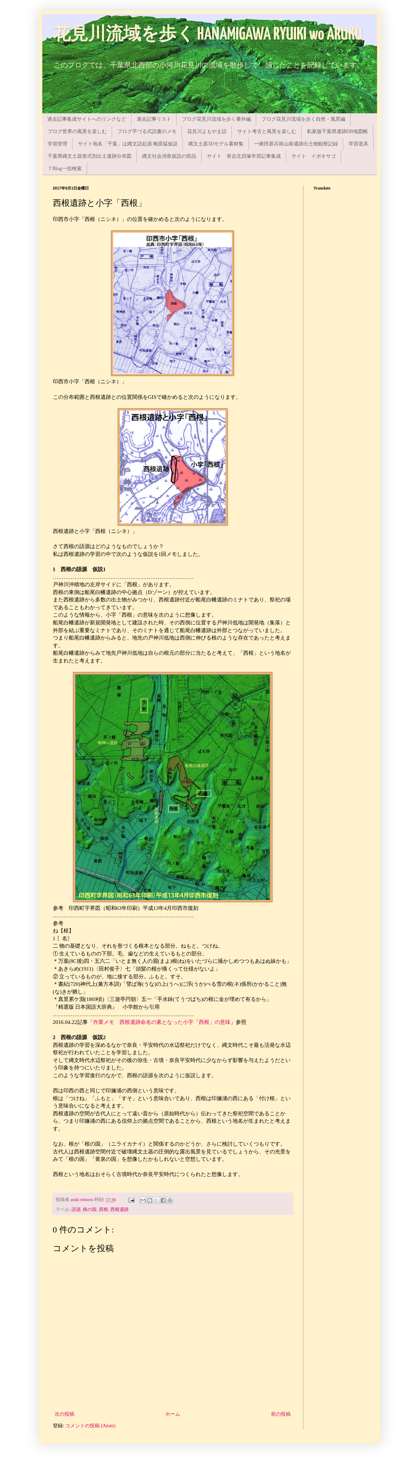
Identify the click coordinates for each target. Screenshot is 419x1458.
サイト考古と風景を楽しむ (266, 131)
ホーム (172, 1414)
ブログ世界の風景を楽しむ (77, 131)
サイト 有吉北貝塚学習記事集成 (244, 156)
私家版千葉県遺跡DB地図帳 (337, 131)
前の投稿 (281, 1414)
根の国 (90, 1209)
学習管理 (57, 143)
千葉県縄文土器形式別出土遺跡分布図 (89, 156)
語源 (76, 1209)
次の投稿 (64, 1414)
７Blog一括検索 (65, 168)
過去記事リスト (154, 119)
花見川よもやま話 (207, 131)
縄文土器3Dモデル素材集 (216, 143)
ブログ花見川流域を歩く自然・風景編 (303, 119)
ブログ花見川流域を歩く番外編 (216, 119)
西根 (103, 1209)
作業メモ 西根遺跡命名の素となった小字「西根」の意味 (161, 1022)
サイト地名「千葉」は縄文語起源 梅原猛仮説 (128, 143)
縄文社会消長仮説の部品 (169, 156)
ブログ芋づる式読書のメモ (147, 131)
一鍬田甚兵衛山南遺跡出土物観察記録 (296, 143)
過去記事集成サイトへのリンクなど (86, 119)
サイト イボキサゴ (313, 156)
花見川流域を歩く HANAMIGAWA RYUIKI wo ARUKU (207, 34)
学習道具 (358, 143)
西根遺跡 (119, 1209)
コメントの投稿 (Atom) (90, 1425)
